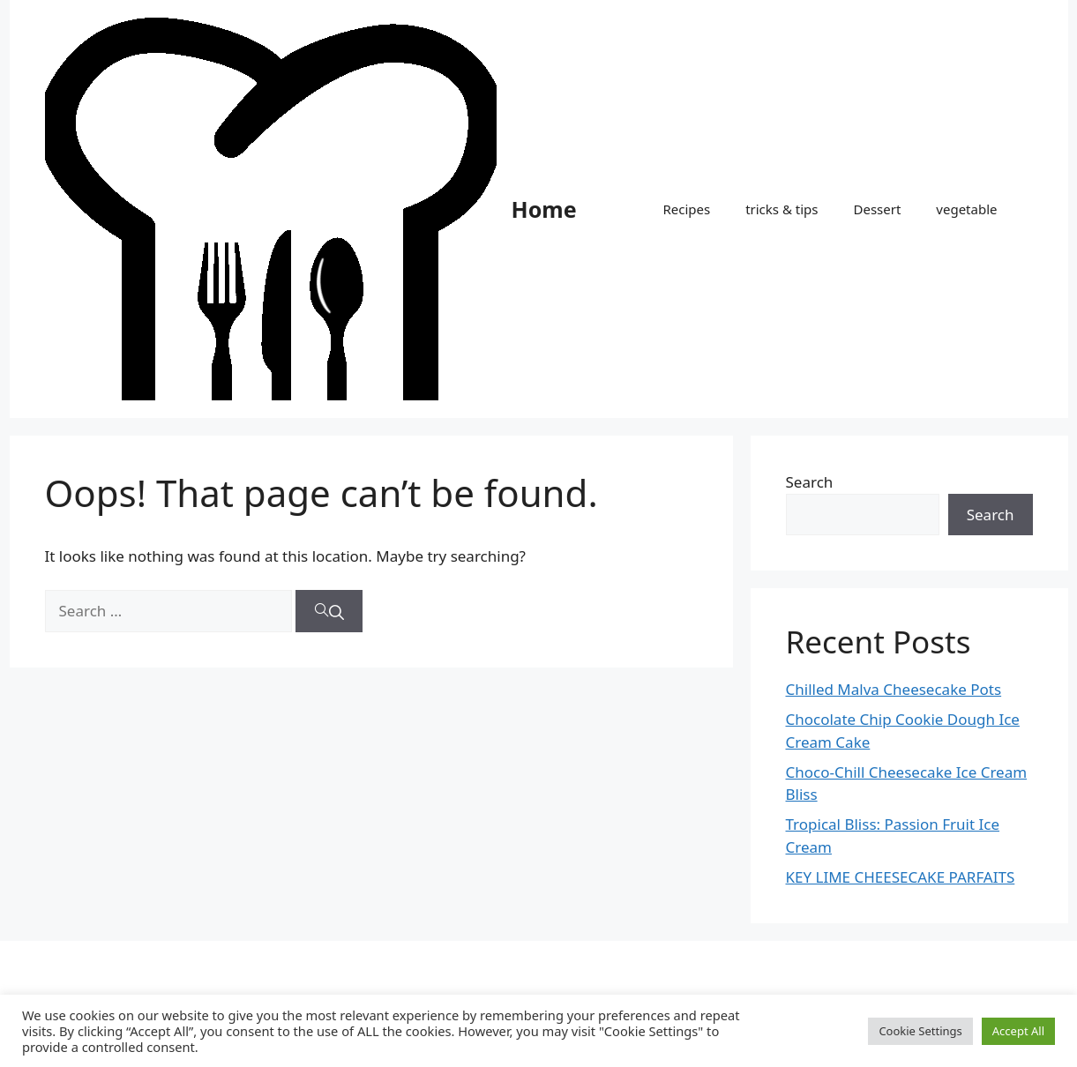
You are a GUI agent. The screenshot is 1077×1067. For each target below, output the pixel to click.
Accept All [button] (1018, 1031)
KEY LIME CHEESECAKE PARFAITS (900, 877)
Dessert (877, 209)
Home (544, 209)
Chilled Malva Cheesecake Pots (894, 689)
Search (810, 482)
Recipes (686, 209)
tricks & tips (781, 209)
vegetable (966, 209)
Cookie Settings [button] (920, 1031)
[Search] (329, 611)
